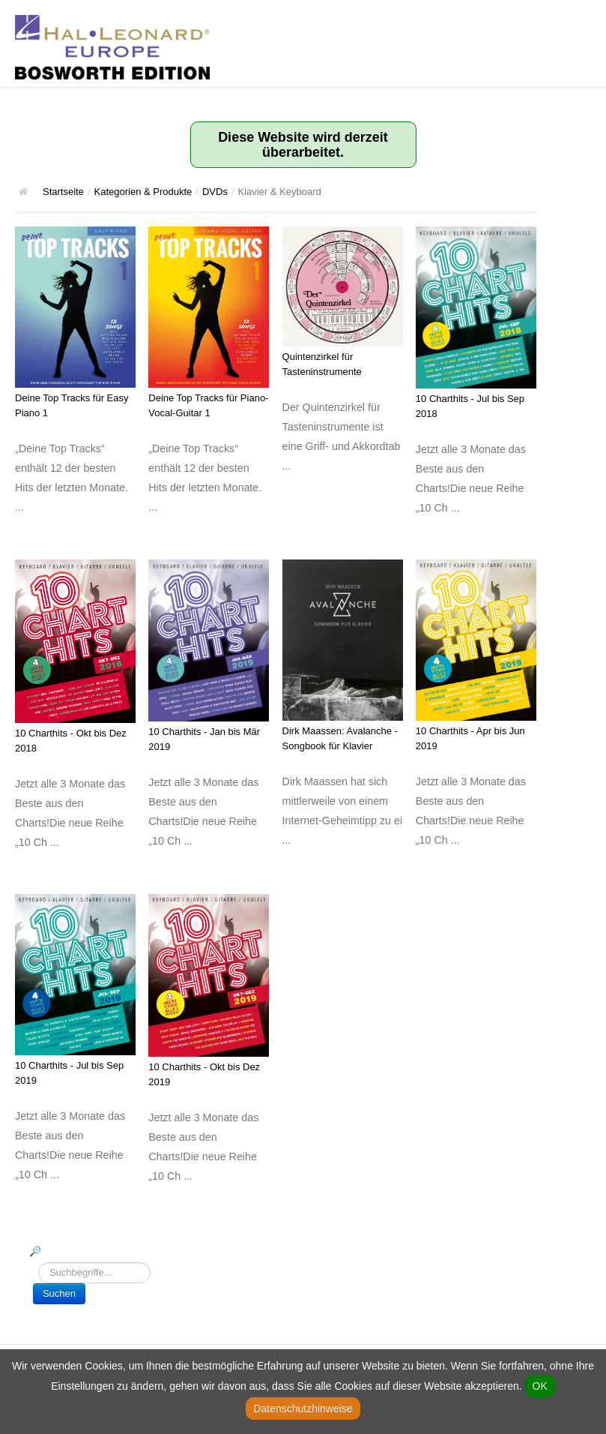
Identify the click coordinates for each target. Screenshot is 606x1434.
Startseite (63, 191)
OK (540, 1386)
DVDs (215, 191)
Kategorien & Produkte (143, 191)
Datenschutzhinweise (302, 1408)
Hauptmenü (580, 26)
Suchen (59, 1293)
